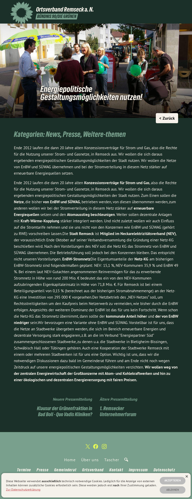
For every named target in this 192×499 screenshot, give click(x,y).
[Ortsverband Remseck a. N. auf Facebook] (174, 5)
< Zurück (167, 118)
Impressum (138, 469)
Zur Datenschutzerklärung (23, 489)
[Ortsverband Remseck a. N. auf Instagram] (180, 5)
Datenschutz (164, 469)
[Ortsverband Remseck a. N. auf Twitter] (168, 5)
